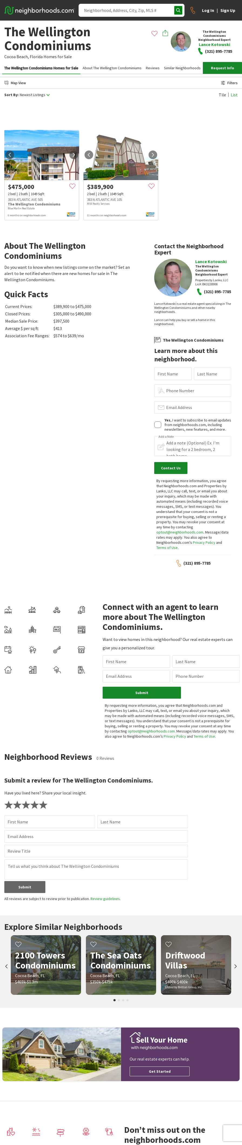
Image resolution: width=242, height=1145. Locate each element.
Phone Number (180, 390)
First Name (167, 374)
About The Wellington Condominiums (112, 68)
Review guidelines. (105, 898)
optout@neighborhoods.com (179, 532)
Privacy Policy (204, 542)
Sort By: (11, 95)
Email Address (179, 407)
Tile (222, 95)
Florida (36, 56)
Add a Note (166, 436)
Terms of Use (167, 547)
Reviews (153, 68)
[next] (73, 155)
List (234, 95)
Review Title (19, 851)
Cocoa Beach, (16, 56)
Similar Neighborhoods (182, 68)
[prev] (9, 155)
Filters (229, 82)
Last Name (207, 374)
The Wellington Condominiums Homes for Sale (41, 68)
